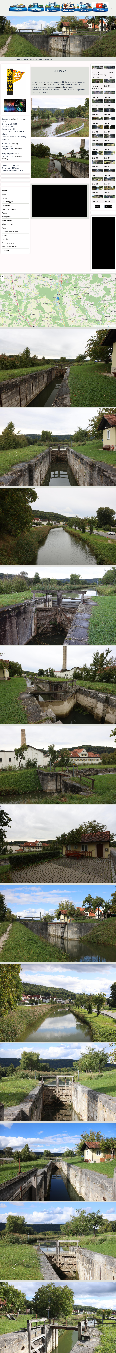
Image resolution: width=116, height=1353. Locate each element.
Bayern (59, 87)
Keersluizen (6, 205)
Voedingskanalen (8, 243)
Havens (4, 198)
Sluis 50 (95, 166)
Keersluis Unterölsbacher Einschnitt (97, 74)
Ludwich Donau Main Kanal (42, 84)
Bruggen (5, 194)
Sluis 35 (107, 97)
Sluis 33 (107, 86)
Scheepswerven (7, 224)
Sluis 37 (107, 106)
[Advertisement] (59, 201)
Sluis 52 (95, 175)
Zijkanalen (5, 250)
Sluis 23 (16, 154)
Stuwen (4, 235)
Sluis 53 (107, 175)
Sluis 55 (107, 184)
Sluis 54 (95, 184)
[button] (58, 299)
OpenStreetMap (105, 326)
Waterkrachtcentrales (9, 247)
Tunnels (5, 239)
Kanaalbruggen (7, 202)
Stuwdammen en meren (10, 232)
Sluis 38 (95, 114)
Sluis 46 (95, 149)
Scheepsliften (7, 220)
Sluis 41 (107, 123)
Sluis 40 (95, 123)
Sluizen (4, 228)
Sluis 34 (95, 97)
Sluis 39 (107, 114)
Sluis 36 (95, 106)
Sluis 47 (107, 149)
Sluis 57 (107, 193)
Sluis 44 (95, 141)
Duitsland (18, 149)
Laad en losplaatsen (9, 209)
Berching (15, 143)
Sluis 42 (95, 132)
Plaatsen (5, 213)
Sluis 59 (107, 201)
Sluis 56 (95, 193)
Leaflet (96, 326)
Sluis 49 (107, 158)
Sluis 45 (107, 141)
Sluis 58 (95, 201)
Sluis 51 (107, 166)
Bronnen (5, 190)
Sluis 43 (107, 132)
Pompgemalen (7, 217)
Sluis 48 (95, 158)
